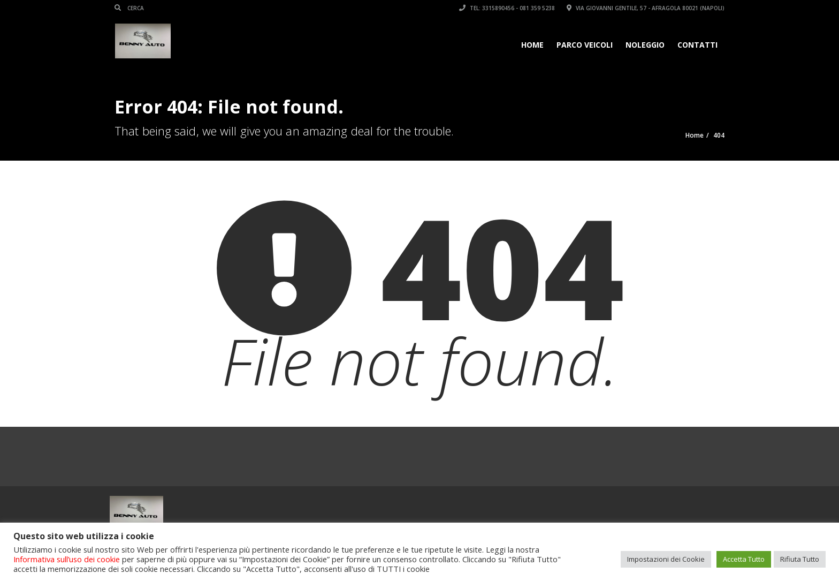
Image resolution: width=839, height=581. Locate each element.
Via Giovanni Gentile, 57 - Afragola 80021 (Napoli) (645, 8)
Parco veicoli (584, 45)
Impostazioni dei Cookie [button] (666, 559)
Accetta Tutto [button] (744, 559)
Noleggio (645, 45)
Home (532, 45)
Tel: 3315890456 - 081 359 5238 (507, 8)
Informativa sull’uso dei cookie (66, 559)
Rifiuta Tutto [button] (799, 559)
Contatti (697, 45)
